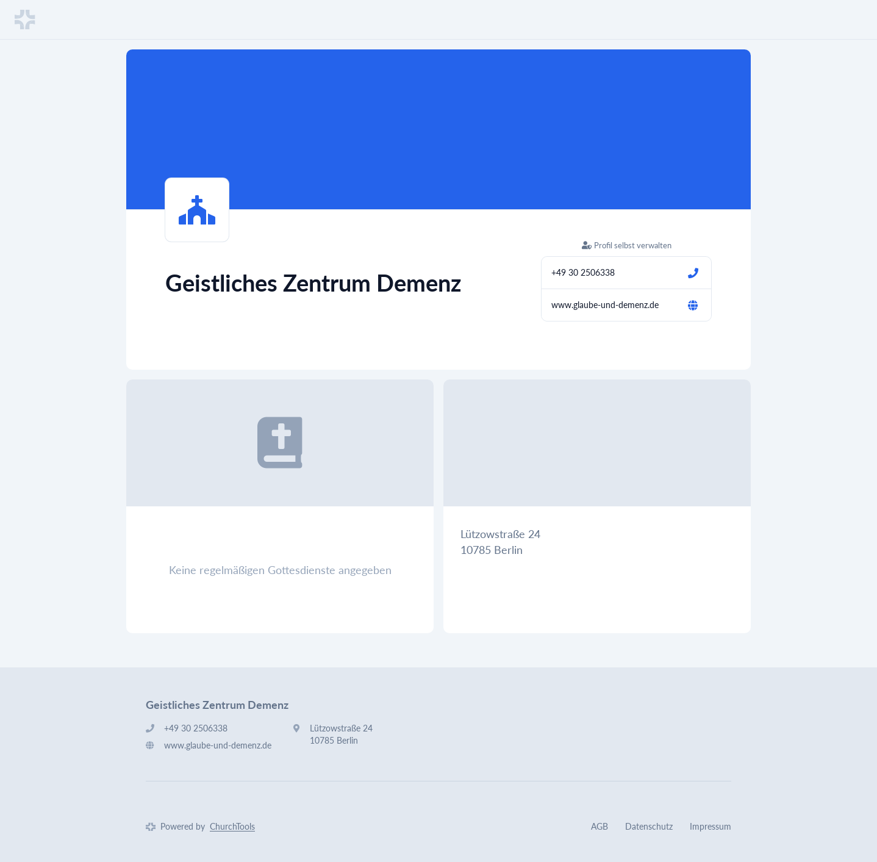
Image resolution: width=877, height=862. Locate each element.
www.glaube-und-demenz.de (605, 305)
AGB (599, 826)
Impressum (710, 826)
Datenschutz (649, 826)
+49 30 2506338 (583, 272)
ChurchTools (232, 826)
